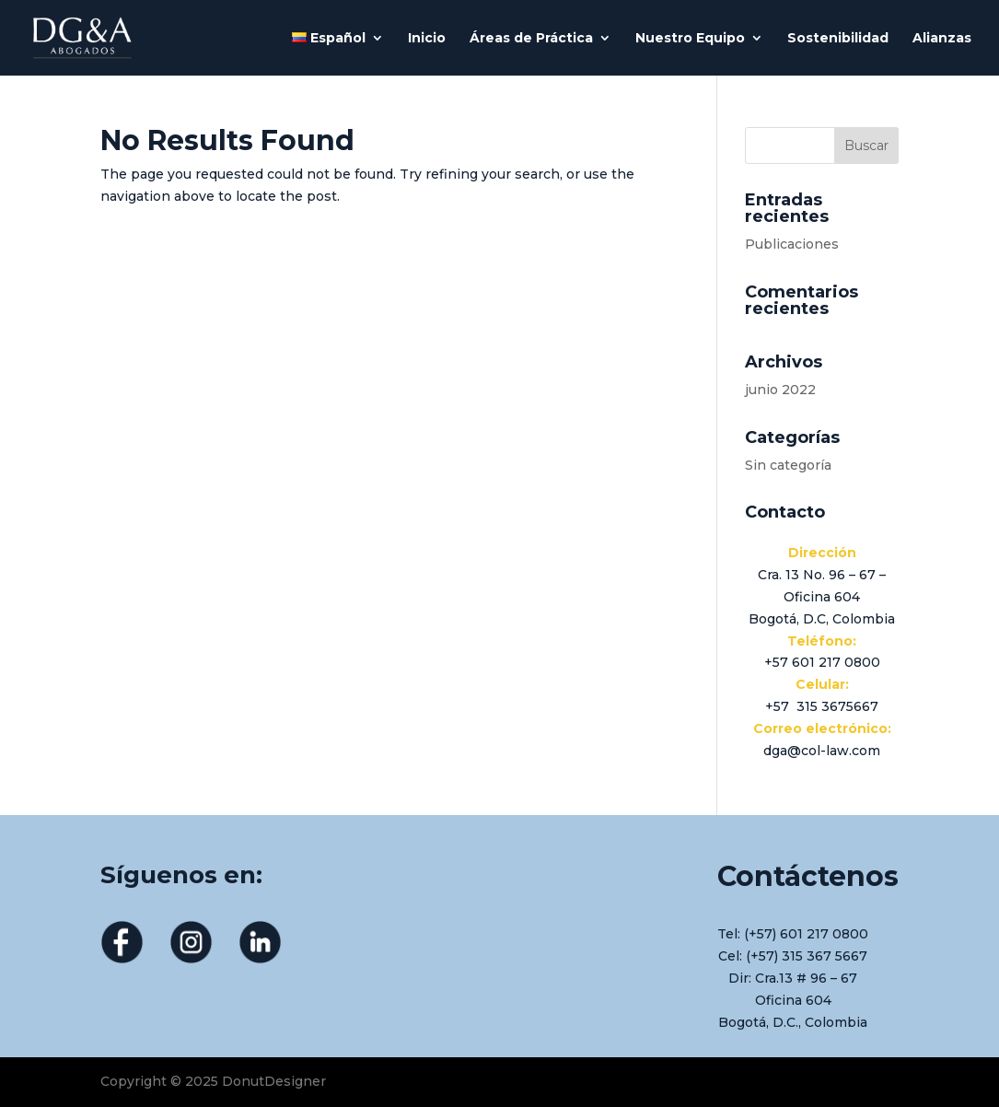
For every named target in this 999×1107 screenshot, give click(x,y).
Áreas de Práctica (531, 38)
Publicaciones (792, 244)
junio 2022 (780, 389)
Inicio (427, 38)
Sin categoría (788, 465)
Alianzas (941, 38)
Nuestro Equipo (690, 38)
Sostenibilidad (838, 38)
